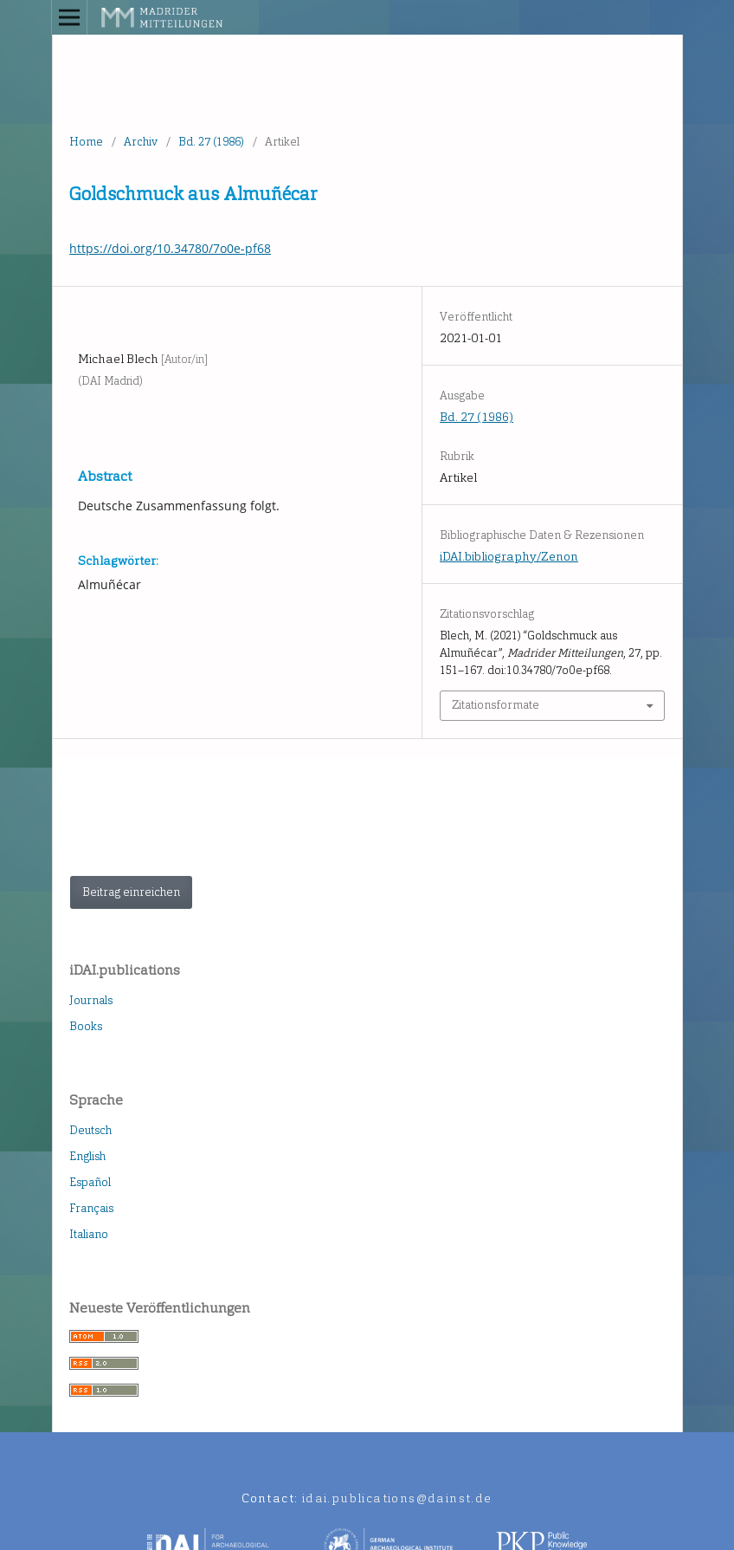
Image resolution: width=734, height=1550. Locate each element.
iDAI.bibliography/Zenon (509, 556)
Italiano (88, 1234)
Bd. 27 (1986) (211, 141)
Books (85, 1026)
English (87, 1156)
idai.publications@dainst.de (397, 1498)
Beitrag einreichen (131, 892)
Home (86, 141)
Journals (91, 1000)
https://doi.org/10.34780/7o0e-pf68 (170, 248)
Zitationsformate (495, 704)
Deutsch (90, 1130)
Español (90, 1182)
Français (91, 1208)
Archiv (141, 141)
